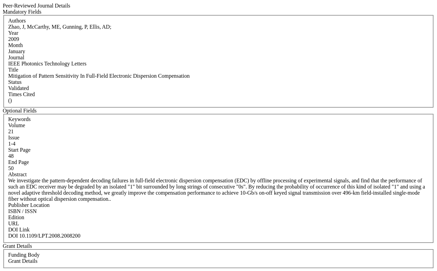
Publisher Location (29, 205)
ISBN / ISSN (22, 211)
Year (13, 33)
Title (13, 70)
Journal (16, 57)
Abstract (17, 174)
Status (15, 82)
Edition (16, 217)
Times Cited (21, 94)
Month (15, 45)
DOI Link (19, 229)
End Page (18, 162)
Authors (17, 21)
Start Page (19, 150)
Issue (13, 137)
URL (13, 223)
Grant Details (23, 261)
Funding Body (24, 255)
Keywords (19, 119)
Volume (16, 125)
